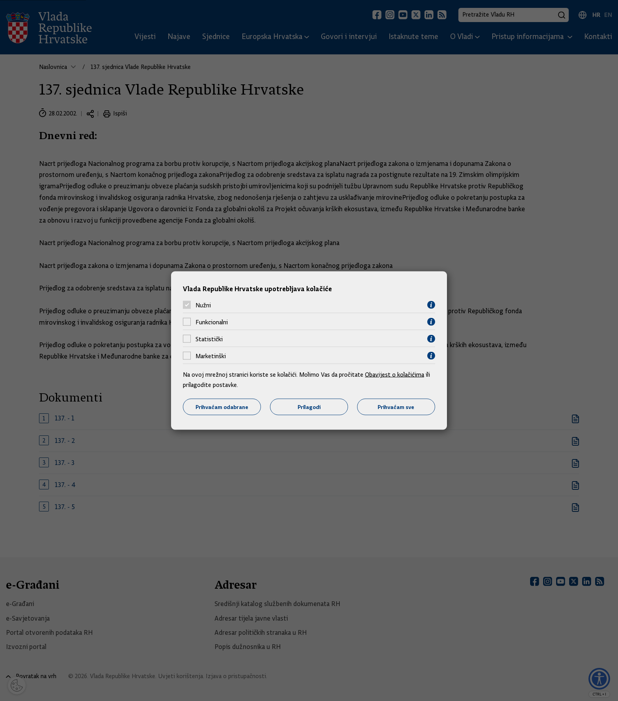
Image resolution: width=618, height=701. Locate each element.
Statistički (209, 338)
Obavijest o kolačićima (394, 374)
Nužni (203, 305)
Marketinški (210, 355)
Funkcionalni (211, 321)
